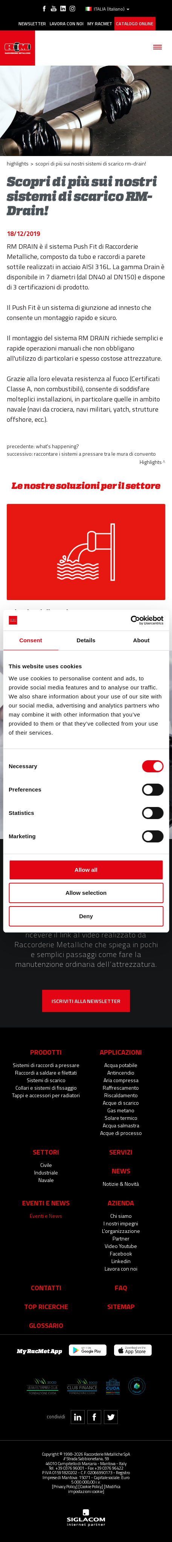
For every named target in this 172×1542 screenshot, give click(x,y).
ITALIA (107, 9)
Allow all (86, 870)
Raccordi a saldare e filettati (46, 1072)
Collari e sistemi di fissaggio (46, 1088)
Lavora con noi (67, 23)
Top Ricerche (46, 1306)
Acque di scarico (121, 1103)
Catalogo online (134, 23)
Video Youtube (121, 1246)
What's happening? (57, 446)
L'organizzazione (121, 1231)
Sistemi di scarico (46, 1080)
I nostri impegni (121, 1223)
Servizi (120, 1152)
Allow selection (86, 893)
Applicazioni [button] (121, 1052)
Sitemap (121, 1306)
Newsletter (32, 23)
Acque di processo (121, 1133)
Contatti (46, 1287)
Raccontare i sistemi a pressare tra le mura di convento (95, 454)
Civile (46, 1165)
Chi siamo (121, 1216)
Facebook (121, 1253)
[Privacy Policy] (65, 1486)
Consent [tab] (30, 640)
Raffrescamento (121, 1088)
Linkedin (121, 1261)
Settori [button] (46, 1152)
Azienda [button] (121, 1202)
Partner (121, 1238)
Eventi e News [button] (46, 1202)
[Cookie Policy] (90, 1486)
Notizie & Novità (121, 1184)
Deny (86, 916)
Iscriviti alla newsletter (86, 1001)
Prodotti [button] (46, 1052)
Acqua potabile (120, 1065)
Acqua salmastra (121, 1125)
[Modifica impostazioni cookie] (94, 1488)
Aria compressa (121, 1080)
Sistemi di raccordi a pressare (46, 1065)
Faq (121, 1287)
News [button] (121, 1170)
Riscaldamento (121, 1095)
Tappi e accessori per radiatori (46, 1095)
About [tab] (141, 640)
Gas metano (120, 1110)
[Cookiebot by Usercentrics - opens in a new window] (130, 620)
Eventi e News (46, 1216)
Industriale (46, 1172)
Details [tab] (86, 640)
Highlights (18, 163)
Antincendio (120, 1072)
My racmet (99, 23)
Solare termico (121, 1118)
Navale (46, 1180)
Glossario (46, 1325)
